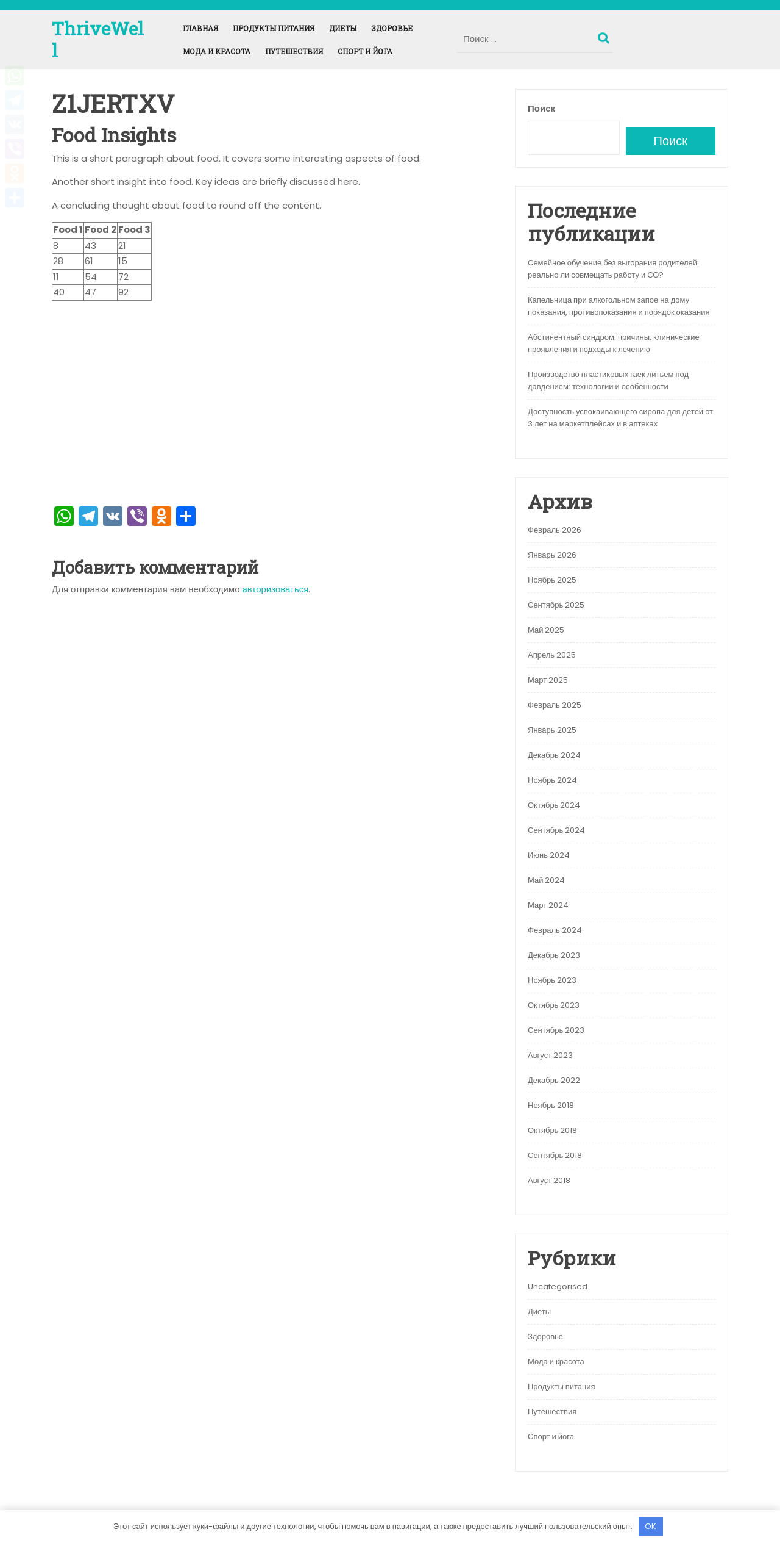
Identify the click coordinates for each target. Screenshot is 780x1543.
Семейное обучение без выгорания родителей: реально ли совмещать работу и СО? (613, 269)
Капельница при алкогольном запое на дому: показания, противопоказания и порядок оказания (619, 306)
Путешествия (294, 51)
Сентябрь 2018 (555, 1155)
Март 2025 (548, 680)
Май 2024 (546, 880)
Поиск (605, 35)
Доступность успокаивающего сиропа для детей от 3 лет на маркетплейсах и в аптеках (620, 418)
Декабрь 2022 (554, 1080)
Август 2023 (550, 1055)
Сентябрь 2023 (556, 1030)
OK (650, 1526)
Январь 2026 (552, 555)
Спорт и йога (365, 51)
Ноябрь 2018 (551, 1105)
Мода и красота (216, 51)
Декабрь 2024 (554, 755)
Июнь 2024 (549, 855)
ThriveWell (98, 39)
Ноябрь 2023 (552, 980)
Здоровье (392, 28)
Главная (200, 28)
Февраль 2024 (555, 930)
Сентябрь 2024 (556, 830)
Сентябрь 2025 (556, 605)
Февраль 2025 (554, 705)
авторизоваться (276, 589)
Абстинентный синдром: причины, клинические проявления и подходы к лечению (614, 343)
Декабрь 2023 (554, 955)
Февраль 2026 (554, 530)
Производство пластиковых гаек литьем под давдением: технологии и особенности (608, 380)
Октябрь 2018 (552, 1130)
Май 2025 (546, 630)
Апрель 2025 (552, 655)
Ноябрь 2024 (552, 780)
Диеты (342, 28)
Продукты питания (273, 28)
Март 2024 (548, 905)
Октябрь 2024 (554, 805)
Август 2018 (549, 1180)
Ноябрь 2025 (552, 580)
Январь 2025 (552, 730)
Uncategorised (557, 1286)
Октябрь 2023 (554, 1005)
